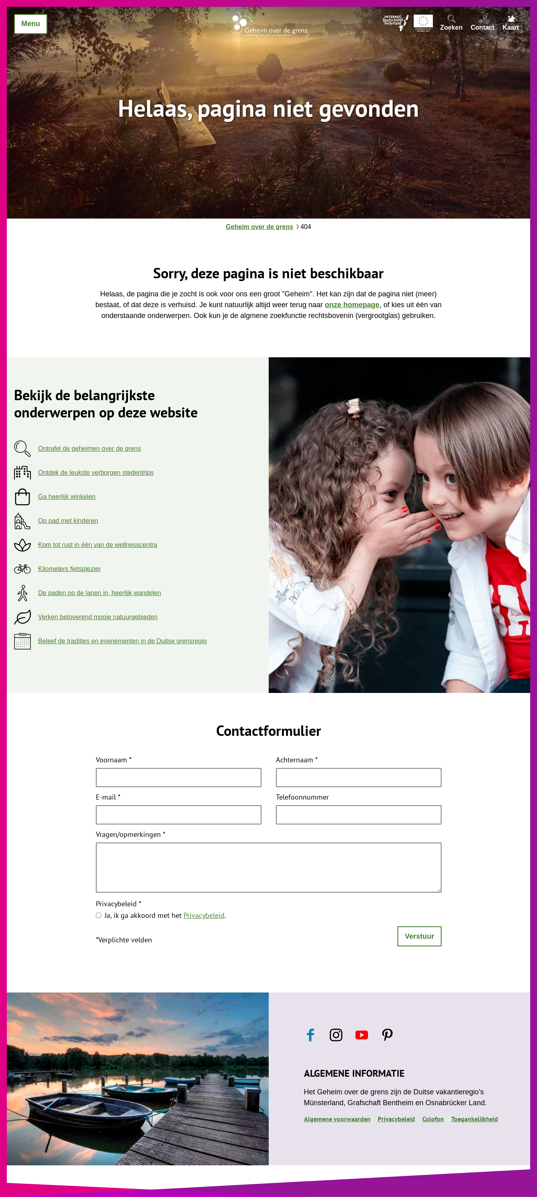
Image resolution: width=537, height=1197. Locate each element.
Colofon (433, 1119)
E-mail (108, 798)
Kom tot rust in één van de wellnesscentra (97, 544)
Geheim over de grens (259, 226)
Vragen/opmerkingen (130, 835)
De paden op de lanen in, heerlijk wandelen (99, 592)
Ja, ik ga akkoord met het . (165, 915)
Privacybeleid (118, 904)
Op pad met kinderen (68, 520)
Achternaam (297, 760)
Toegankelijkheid (474, 1119)
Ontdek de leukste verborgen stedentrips (96, 472)
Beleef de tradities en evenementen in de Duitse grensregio (122, 641)
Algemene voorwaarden (337, 1119)
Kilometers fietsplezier (69, 568)
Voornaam (114, 760)
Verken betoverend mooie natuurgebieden (98, 617)
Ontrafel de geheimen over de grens (89, 448)
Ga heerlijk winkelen (66, 496)
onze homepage (352, 305)
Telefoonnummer (302, 798)
